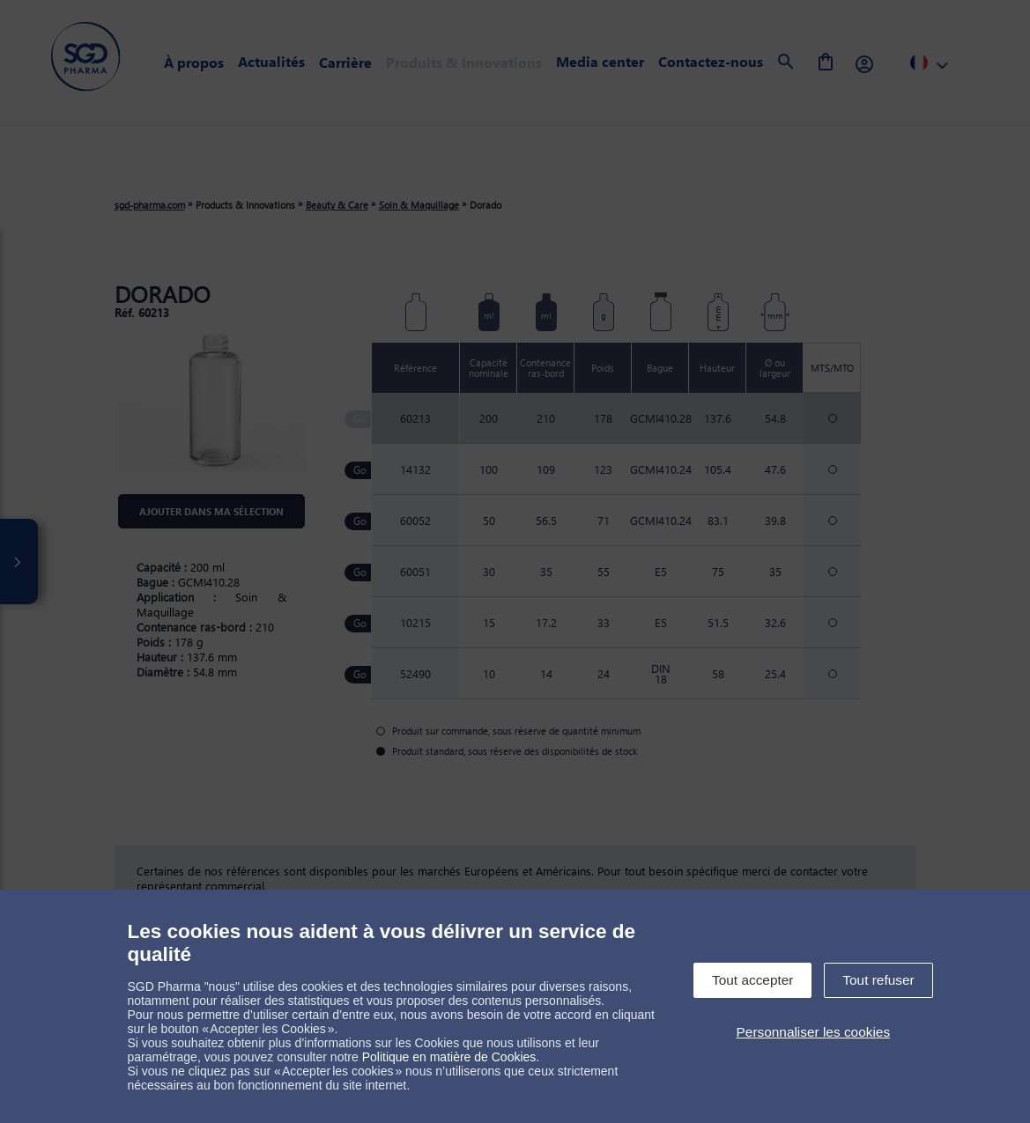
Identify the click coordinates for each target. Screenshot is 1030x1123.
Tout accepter (752, 979)
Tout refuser (878, 979)
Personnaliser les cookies (814, 1031)
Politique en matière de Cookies (449, 1057)
